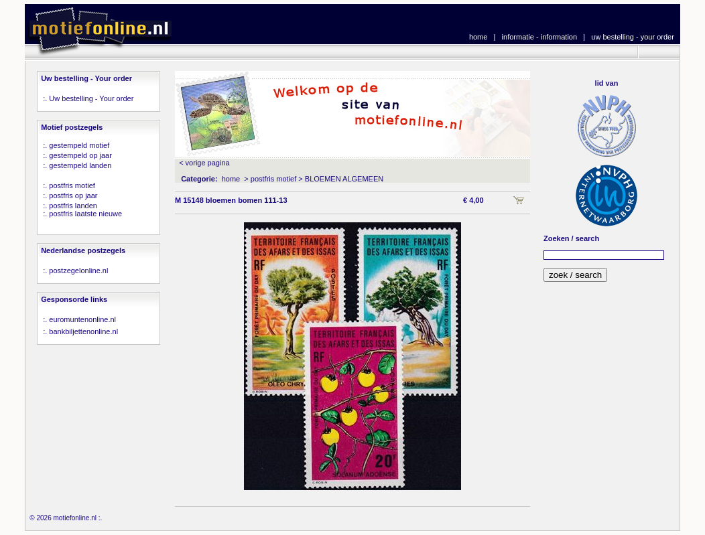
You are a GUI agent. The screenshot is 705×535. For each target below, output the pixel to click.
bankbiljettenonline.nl (83, 331)
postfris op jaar (73, 196)
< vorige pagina (204, 163)
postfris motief (71, 185)
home (478, 37)
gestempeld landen (80, 165)
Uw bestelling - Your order (91, 98)
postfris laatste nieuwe (85, 214)
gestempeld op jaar (80, 155)
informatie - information (540, 37)
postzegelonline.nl (78, 270)
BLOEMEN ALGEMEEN (344, 179)
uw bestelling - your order (632, 37)
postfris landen (73, 206)
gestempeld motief (79, 145)
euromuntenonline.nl (82, 319)
